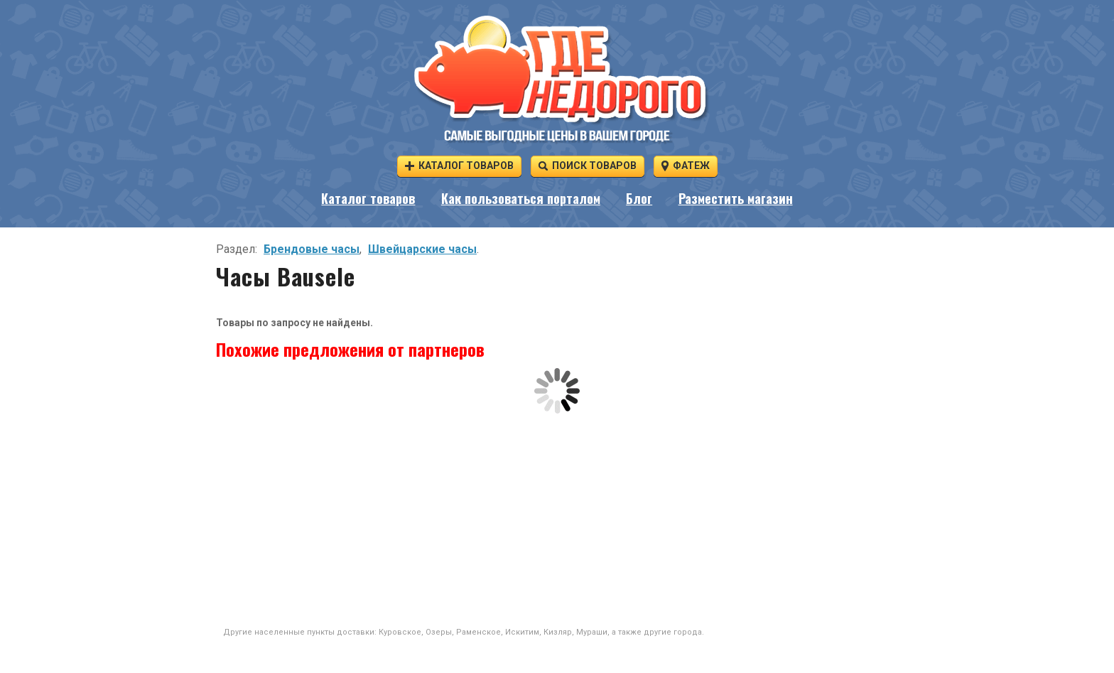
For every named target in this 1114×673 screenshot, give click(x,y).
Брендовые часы (311, 249)
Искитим (522, 632)
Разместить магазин (735, 198)
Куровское (400, 632)
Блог (639, 198)
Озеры (439, 632)
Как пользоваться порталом (520, 198)
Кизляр (558, 632)
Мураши (591, 632)
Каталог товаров (459, 165)
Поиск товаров (588, 165)
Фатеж (685, 165)
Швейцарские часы (422, 249)
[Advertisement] (557, 520)
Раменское (478, 632)
